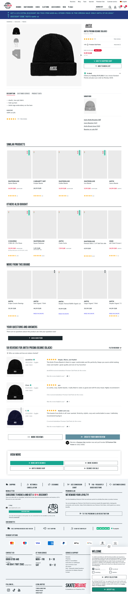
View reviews (117, 39)
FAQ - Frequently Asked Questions (75, 568)
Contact (68, 572)
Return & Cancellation (71, 560)
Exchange (53, 485)
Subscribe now (25, 511)
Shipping (10, 485)
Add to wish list (102, 66)
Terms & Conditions (41, 588)
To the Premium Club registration (94, 514)
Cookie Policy (39, 593)
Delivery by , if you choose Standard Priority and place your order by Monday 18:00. (102, 75)
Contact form (27, 565)
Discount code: (24, 17)
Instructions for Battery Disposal (74, 570)
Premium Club (81, 442)
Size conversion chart (71, 564)
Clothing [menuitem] (45, 7)
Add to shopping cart (102, 61)
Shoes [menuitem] (38, 7)
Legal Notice (40, 585)
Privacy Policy (39, 591)
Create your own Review (92, 437)
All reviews (68, 566)
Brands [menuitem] (18, 7)
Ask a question (35, 338)
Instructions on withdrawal (73, 562)
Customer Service (117, 485)
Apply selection (109, 577)
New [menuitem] (64, 7)
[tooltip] (120, 44)
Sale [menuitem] (70, 7)
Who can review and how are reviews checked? (22, 353)
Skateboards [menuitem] (28, 7)
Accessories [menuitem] (56, 7)
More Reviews (35, 437)
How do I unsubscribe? (14, 517)
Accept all (109, 590)
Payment (68, 557)
